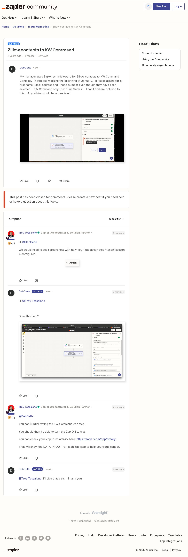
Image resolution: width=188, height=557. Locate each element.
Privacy (176, 550)
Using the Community (155, 59)
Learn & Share (33, 17)
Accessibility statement (106, 520)
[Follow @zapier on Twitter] (41, 538)
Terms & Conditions (80, 520)
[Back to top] (181, 515)
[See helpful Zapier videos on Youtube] (48, 538)
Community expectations (158, 65)
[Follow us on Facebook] (20, 538)
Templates (175, 535)
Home (5, 26)
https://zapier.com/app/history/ (96, 439)
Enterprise (157, 535)
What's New (59, 17)
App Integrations (171, 541)
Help (91, 535)
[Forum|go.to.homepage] (30, 6)
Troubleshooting (38, 26)
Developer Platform (111, 535)
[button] (161, 6)
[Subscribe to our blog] (34, 538)
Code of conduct (152, 53)
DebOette (25, 67)
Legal (165, 550)
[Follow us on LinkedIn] (27, 538)
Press (132, 535)
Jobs (143, 535)
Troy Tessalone (28, 232)
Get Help (10, 17)
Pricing (79, 535)
